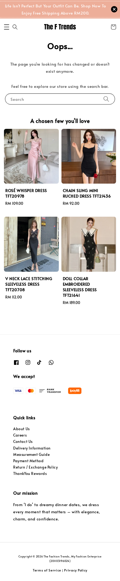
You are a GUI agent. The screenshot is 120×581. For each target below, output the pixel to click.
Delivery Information (32, 448)
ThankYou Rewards (30, 473)
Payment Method (28, 460)
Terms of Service (47, 570)
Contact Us (23, 441)
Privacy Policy (75, 570)
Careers (20, 435)
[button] (6, 27)
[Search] (106, 99)
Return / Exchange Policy (35, 467)
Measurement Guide (31, 454)
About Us (21, 428)
